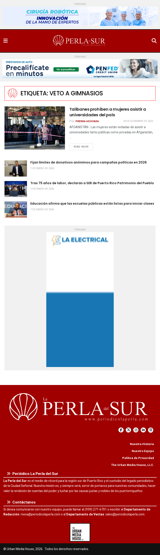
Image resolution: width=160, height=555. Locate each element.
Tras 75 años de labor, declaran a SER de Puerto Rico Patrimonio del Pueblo (92, 183)
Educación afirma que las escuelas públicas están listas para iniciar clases (92, 203)
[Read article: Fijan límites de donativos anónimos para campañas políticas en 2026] (15, 168)
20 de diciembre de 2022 (138, 121)
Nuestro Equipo (143, 451)
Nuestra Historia (142, 444)
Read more (83, 147)
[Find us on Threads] (150, 430)
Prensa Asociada (87, 121)
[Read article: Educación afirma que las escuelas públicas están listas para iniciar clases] (15, 209)
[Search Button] (154, 41)
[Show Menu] (5, 41)
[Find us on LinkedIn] (143, 430)
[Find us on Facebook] (121, 430)
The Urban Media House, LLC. (132, 465)
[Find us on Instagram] (135, 430)
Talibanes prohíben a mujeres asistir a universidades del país (107, 112)
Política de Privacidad (138, 458)
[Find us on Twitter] (128, 430)
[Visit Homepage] (79, 41)
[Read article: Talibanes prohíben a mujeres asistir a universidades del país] (34, 128)
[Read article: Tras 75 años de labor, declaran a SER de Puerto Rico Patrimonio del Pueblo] (15, 189)
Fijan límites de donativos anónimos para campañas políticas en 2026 (88, 162)
